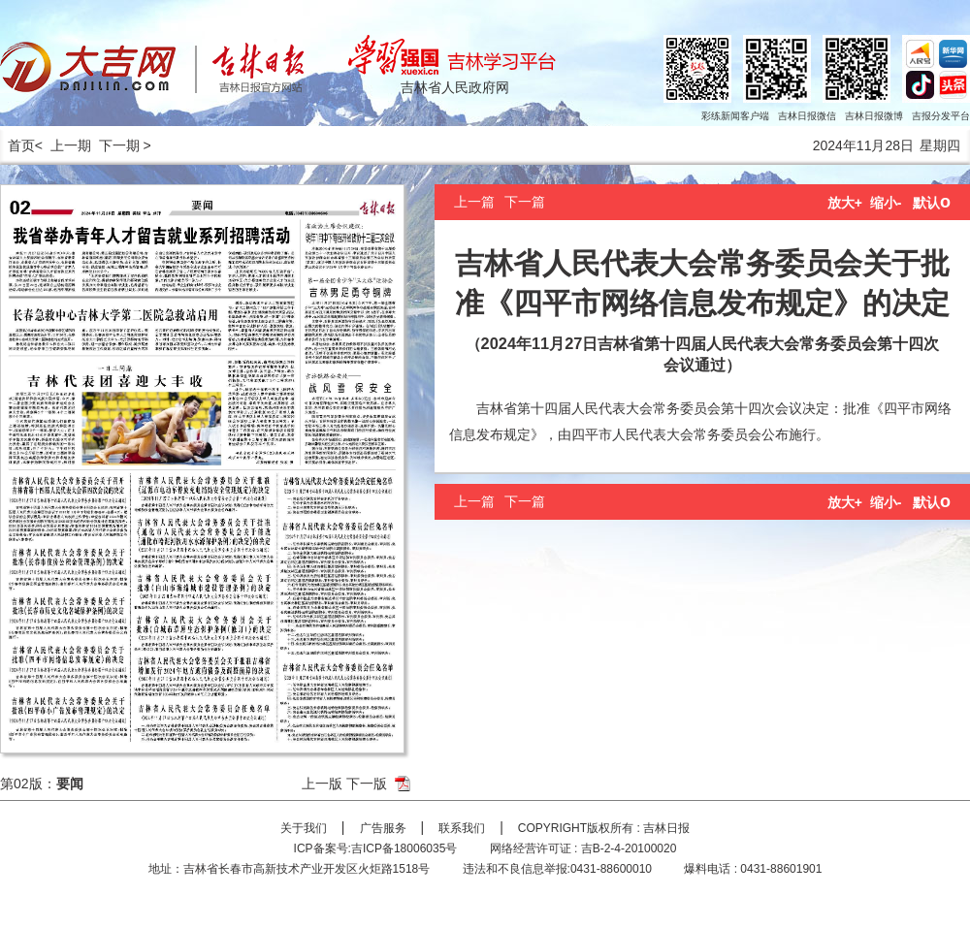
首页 (17, 145)
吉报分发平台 (941, 116)
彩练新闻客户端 (735, 116)
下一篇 (524, 201)
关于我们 (303, 828)
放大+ (844, 202)
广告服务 (383, 828)
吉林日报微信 (807, 116)
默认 (932, 202)
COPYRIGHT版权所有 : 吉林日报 (604, 828)
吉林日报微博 (874, 116)
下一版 (366, 783)
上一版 (322, 783)
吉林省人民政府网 (455, 87)
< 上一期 (63, 145)
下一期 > (125, 145)
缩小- (886, 202)
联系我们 (461, 828)
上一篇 (474, 201)
